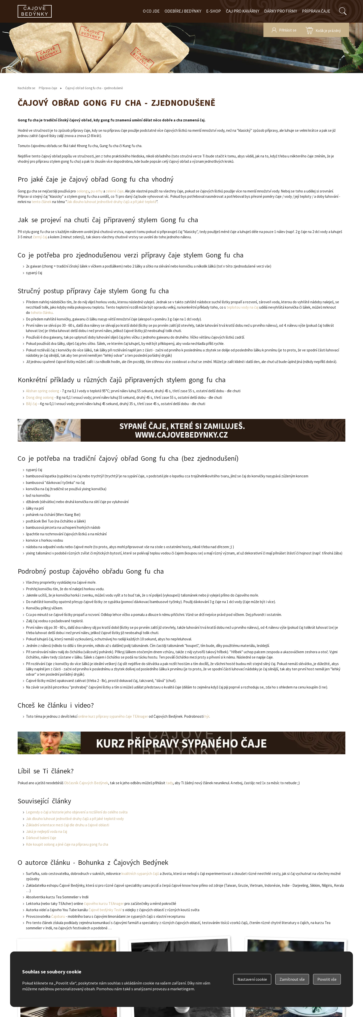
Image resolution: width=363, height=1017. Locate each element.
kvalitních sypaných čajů (140, 873)
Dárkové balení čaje (41, 837)
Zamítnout (292, 979)
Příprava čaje (316, 11)
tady (169, 782)
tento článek (41, 201)
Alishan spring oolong (42, 390)
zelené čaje (115, 191)
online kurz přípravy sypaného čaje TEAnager (113, 716)
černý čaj (40, 237)
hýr (206, 716)
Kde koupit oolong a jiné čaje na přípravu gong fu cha (67, 844)
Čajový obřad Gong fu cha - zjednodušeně (94, 88)
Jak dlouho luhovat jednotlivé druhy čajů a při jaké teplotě (111, 201)
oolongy (83, 191)
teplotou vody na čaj (242, 307)
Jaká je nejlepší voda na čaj (46, 831)
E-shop (213, 11)
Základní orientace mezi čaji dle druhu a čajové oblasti (67, 825)
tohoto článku (42, 312)
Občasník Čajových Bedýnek (86, 782)
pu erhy (97, 191)
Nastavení (252, 979)
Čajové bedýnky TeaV (105, 909)
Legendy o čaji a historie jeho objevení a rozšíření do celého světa (77, 812)
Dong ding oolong (40, 397)
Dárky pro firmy (280, 11)
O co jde (151, 11)
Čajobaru (58, 916)
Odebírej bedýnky (183, 11)
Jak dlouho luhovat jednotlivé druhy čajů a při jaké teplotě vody (75, 818)
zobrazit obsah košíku (323, 30)
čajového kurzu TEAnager (104, 903)
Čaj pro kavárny (242, 11)
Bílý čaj (31, 403)
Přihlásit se (287, 30)
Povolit (327, 979)
